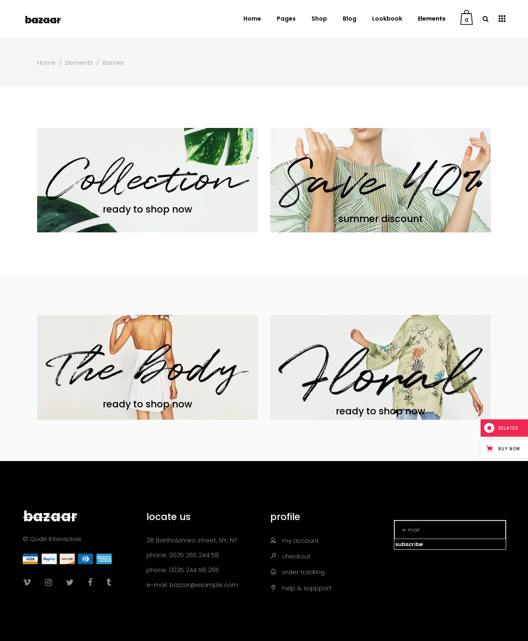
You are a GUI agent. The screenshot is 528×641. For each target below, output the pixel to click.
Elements (79, 62)
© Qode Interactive (52, 539)
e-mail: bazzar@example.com (192, 584)
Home (46, 62)
